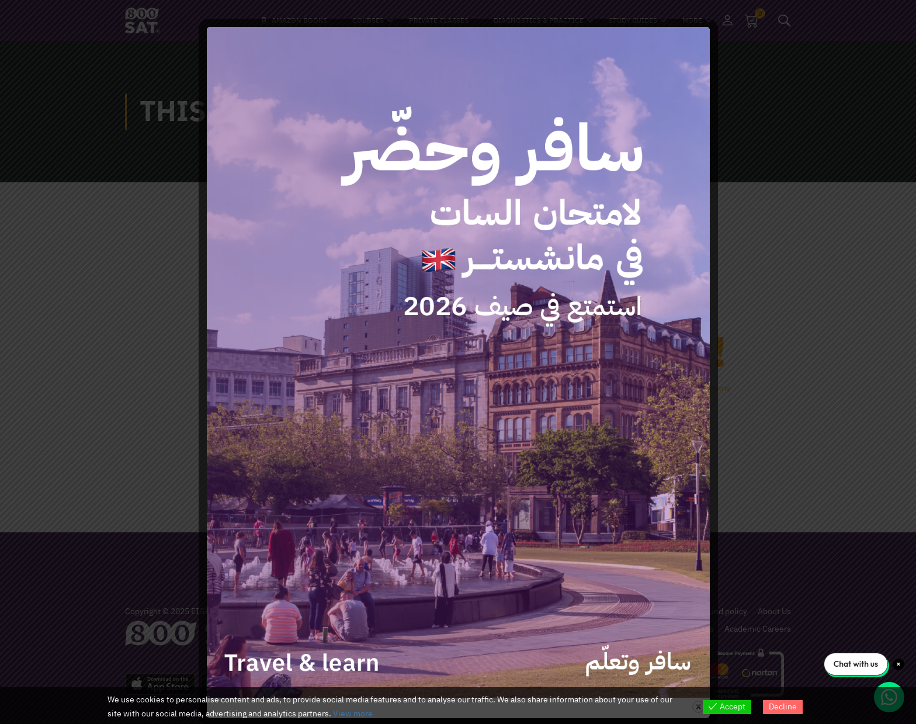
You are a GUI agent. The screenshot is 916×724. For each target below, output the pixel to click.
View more (353, 714)
